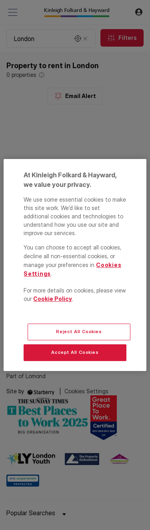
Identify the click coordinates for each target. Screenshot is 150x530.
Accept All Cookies (74, 352)
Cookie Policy (52, 298)
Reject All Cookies (79, 331)
